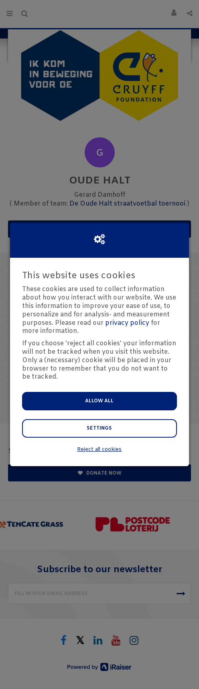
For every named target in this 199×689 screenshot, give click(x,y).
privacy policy (127, 323)
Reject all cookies (99, 449)
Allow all (99, 401)
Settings (99, 428)
